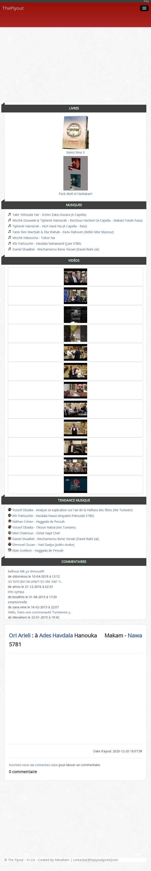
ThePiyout (12, 8)
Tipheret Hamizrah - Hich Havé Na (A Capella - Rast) (47, 226)
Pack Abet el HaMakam (75, 176)
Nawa (135, 635)
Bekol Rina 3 (75, 135)
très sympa (16, 592)
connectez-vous (46, 765)
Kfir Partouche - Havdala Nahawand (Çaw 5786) (44, 243)
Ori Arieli (19, 635)
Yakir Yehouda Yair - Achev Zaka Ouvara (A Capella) (47, 214)
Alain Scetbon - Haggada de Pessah (35, 550)
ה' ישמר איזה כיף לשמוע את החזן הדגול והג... (35, 581)
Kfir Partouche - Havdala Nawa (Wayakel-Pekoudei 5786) (51, 516)
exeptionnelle (17, 602)
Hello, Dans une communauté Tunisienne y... (40, 612)
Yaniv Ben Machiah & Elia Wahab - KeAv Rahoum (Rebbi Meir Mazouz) (61, 232)
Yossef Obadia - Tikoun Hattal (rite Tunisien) (42, 527)
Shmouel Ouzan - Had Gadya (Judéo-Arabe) (41, 545)
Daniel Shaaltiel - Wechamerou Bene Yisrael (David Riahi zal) (53, 249)
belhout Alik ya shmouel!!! (26, 571)
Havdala (62, 635)
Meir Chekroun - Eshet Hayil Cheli (34, 533)
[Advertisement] (77, 63)
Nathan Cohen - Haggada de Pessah (36, 521)
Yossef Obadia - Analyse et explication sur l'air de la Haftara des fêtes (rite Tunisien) (70, 510)
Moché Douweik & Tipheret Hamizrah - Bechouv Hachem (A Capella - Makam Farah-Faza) (75, 220)
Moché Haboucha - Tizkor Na (31, 238)
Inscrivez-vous (19, 765)
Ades (45, 635)
